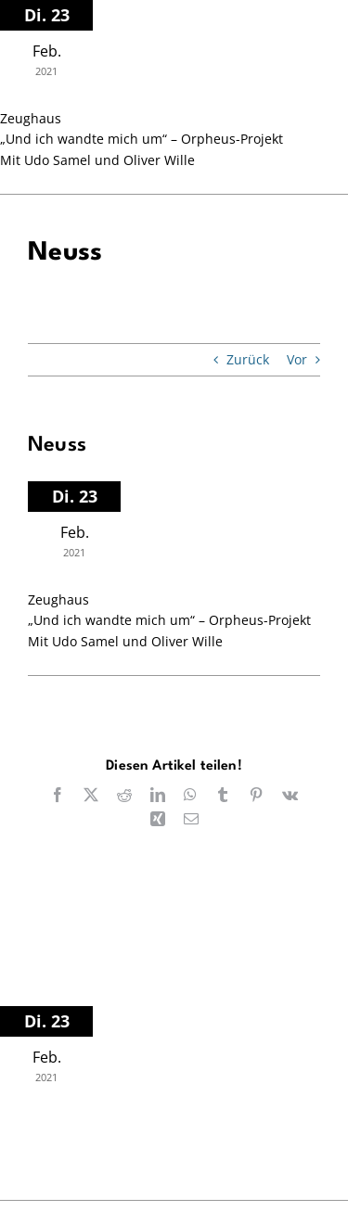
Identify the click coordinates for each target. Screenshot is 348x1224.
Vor (297, 359)
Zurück (247, 359)
